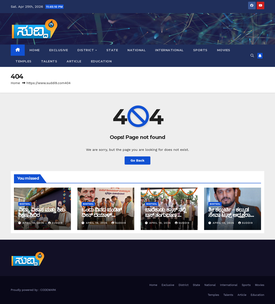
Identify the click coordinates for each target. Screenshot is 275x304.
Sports (200, 50)
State (112, 50)
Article (74, 61)
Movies (223, 50)
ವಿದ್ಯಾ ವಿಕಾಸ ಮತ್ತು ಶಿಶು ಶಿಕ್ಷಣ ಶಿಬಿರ (41, 212)
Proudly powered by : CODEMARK (33, 290)
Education (101, 61)
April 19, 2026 (34, 222)
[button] (252, 56)
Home (34, 50)
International (169, 50)
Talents (49, 61)
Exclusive (58, 50)
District (86, 50)
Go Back (138, 160)
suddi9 (55, 222)
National (136, 50)
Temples (23, 61)
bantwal (25, 204)
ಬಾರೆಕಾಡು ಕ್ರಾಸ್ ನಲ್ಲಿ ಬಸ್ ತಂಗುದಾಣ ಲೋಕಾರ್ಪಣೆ (165, 215)
